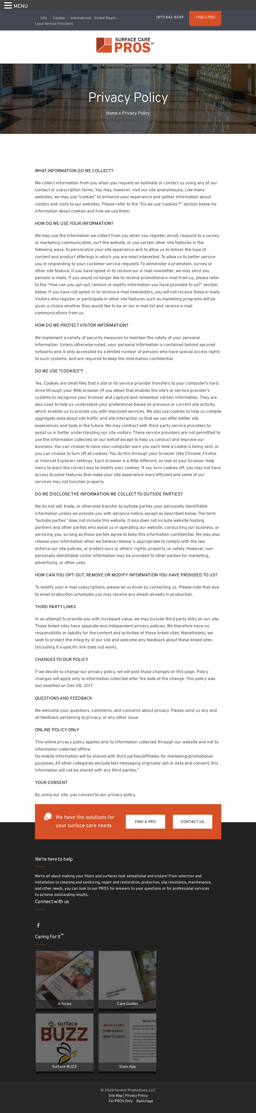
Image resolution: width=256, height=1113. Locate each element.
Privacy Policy (136, 1096)
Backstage (144, 1101)
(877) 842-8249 (170, 17)
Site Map (115, 1096)
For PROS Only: (121, 1101)
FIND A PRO (205, 17)
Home (112, 113)
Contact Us (192, 822)
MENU (20, 6)
